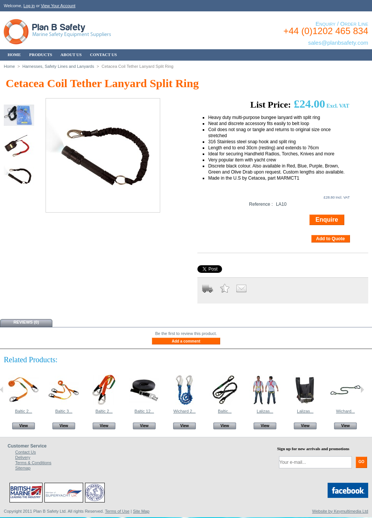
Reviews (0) (26, 322)
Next (362, 389)
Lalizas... (265, 411)
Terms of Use (117, 511)
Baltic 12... (144, 411)
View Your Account (58, 5)
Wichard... (345, 411)
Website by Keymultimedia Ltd (340, 511)
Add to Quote (330, 238)
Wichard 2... (184, 411)
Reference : (261, 204)
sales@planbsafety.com (338, 42)
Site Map (141, 511)
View (23, 426)
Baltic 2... (23, 411)
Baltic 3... (63, 411)
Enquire (326, 219)
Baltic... (225, 411)
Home (9, 66)
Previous (1, 389)
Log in (29, 5)
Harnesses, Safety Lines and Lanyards (58, 66)
